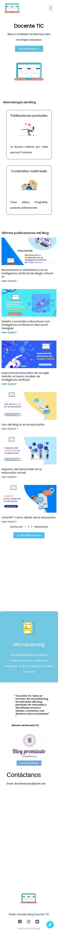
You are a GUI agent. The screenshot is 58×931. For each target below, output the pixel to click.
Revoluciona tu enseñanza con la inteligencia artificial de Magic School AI (27, 273)
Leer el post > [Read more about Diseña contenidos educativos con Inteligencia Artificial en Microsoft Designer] (10, 332)
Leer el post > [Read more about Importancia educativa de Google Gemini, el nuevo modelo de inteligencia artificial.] (10, 384)
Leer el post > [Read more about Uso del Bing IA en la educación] (10, 428)
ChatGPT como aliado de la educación (29, 517)
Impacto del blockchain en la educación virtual (22, 471)
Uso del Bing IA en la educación (23, 424)
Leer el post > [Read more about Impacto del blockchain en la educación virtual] (10, 477)
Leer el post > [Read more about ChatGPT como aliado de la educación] (10, 521)
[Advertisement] (29, 575)
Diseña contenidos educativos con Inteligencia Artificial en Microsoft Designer (26, 324)
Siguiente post (41, 526)
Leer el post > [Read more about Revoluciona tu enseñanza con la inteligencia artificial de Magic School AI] (10, 281)
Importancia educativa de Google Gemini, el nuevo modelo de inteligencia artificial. (25, 376)
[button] (51, 8)
